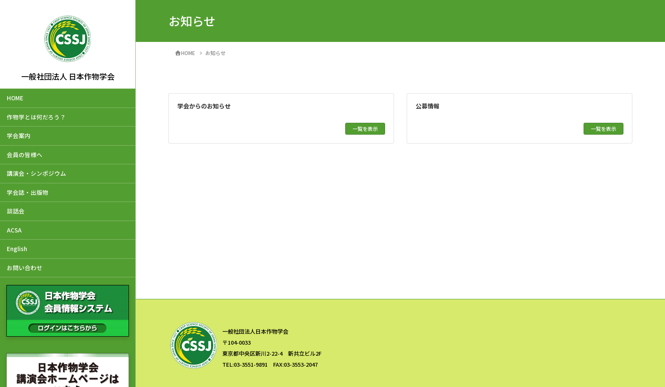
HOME (15, 98)
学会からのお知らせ (204, 106)
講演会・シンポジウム (36, 173)
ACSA (14, 230)
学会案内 (19, 135)
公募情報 (427, 106)
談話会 (16, 211)
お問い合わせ (24, 267)
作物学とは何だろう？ (36, 117)
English (17, 248)
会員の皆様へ (24, 154)
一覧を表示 (365, 128)
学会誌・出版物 (27, 192)
